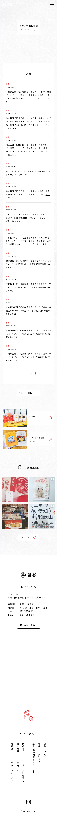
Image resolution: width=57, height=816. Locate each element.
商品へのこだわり (39, 752)
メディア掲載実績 (23, 772)
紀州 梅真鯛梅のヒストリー (33, 758)
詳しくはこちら (26, 174)
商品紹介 (23, 747)
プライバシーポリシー (12, 774)
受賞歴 (12, 746)
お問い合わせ (28, 625)
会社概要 (17, 747)
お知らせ (17, 767)
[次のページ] (35, 373)
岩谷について (45, 750)
